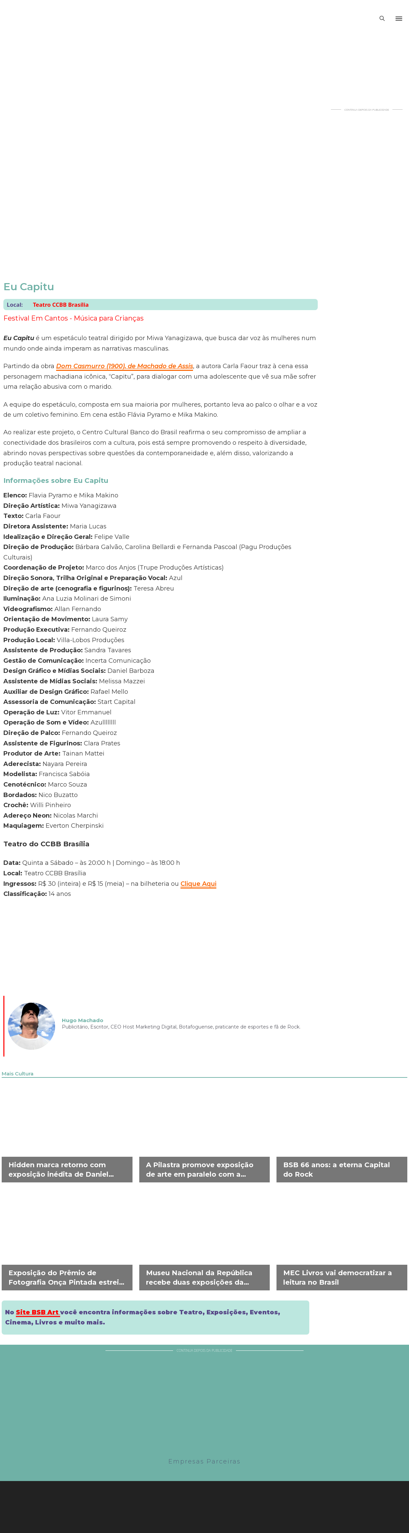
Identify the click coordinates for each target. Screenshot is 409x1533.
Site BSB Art (38, 1312)
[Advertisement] (366, 212)
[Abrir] (398, 19)
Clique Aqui (198, 883)
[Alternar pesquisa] (382, 18)
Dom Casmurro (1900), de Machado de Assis (124, 366)
